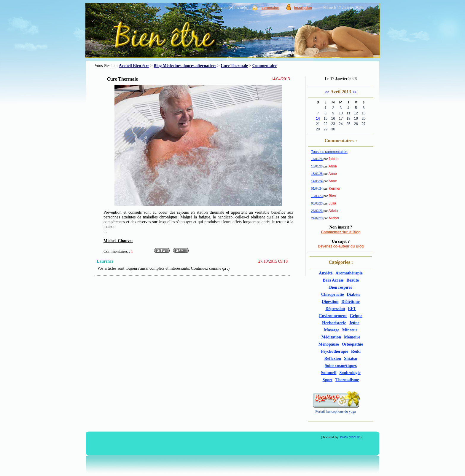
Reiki (356, 351)
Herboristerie (334, 323)
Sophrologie (349, 372)
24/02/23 (317, 218)
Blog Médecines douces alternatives (185, 65)
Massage (331, 330)
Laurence (105, 261)
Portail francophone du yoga (335, 411)
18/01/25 (317, 166)
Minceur (349, 330)
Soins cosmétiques (341, 365)
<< (327, 92)
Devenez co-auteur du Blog (341, 246)
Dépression (335, 308)
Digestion (330, 301)
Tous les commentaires (329, 152)
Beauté (353, 280)
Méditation (331, 337)
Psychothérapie (334, 351)
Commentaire (264, 65)
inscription (303, 8)
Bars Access (333, 280)
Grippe (356, 316)
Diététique (350, 301)
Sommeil (328, 372)
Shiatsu (350, 358)
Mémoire (352, 337)
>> (355, 92)
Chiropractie (332, 294)
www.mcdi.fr (349, 437)
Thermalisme (347, 380)
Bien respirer (340, 287)
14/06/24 (317, 181)
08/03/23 (317, 203)
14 (318, 118)
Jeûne (354, 323)
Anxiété (325, 273)
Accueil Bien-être (134, 65)
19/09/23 (317, 196)
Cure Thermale (234, 65)
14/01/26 (317, 159)
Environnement (333, 316)
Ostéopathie (352, 344)
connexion (270, 8)
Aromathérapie (349, 273)
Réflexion (332, 358)
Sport (327, 380)
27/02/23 (317, 211)
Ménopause (329, 344)
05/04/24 (317, 188)
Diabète (353, 294)
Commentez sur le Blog (340, 232)
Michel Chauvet (118, 241)
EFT (352, 308)
